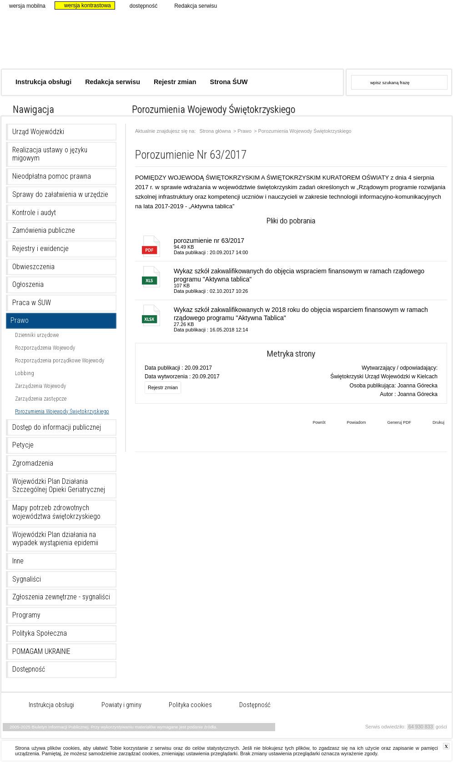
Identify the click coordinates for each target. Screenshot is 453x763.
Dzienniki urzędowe (37, 335)
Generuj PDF (392, 423)
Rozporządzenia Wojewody (45, 348)
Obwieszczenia (33, 267)
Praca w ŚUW (31, 303)
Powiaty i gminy (121, 705)
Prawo (19, 320)
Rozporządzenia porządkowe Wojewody (59, 360)
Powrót (312, 423)
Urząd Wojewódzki (38, 132)
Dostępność (28, 669)
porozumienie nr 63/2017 (209, 240)
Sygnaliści (26, 579)
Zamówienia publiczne (43, 230)
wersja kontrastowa (83, 5)
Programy (26, 615)
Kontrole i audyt (34, 213)
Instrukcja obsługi (43, 81)
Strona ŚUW (229, 81)
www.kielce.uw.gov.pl (375, 39)
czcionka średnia (432, 107)
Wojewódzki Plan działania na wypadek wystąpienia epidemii (55, 539)
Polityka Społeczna (39, 633)
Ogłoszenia (28, 285)
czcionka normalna (420, 107)
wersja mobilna (23, 5)
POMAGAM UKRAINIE (41, 652)
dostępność (139, 5)
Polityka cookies (190, 705)
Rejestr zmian (175, 81)
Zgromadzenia (32, 463)
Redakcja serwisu (191, 5)
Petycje (23, 445)
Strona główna (215, 131)
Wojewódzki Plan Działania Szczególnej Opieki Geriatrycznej (58, 485)
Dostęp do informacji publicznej (56, 427)
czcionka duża (445, 107)
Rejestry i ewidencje (40, 249)
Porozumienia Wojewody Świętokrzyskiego (62, 411)
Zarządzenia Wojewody (40, 386)
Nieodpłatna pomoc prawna (51, 176)
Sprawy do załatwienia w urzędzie (60, 195)
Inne (18, 561)
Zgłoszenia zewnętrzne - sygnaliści (61, 597)
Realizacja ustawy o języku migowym (49, 154)
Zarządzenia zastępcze (40, 399)
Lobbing (24, 373)
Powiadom (349, 423)
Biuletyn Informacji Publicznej (146, 44)
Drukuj (431, 423)
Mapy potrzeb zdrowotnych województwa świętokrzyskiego (56, 512)
